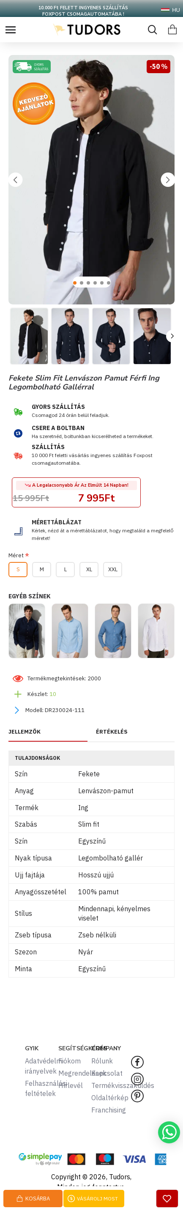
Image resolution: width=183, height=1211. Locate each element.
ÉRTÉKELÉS (112, 732)
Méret (16, 555)
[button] (15, 180)
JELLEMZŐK (24, 732)
